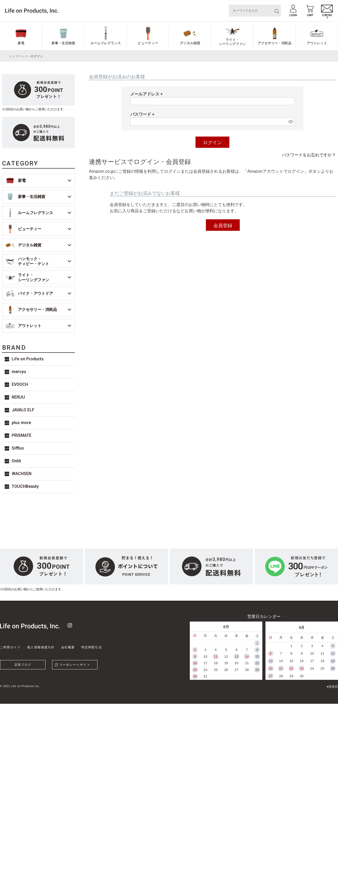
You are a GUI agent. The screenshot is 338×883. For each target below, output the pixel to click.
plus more (21, 422)
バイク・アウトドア (35, 293)
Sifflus (18, 448)
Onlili (16, 460)
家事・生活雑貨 (63, 43)
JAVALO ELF (23, 409)
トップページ (18, 56)
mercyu (19, 371)
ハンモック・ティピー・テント (33, 261)
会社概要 (68, 647)
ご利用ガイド (10, 647)
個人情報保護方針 (41, 647)
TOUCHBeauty (25, 486)
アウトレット (317, 43)
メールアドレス (147, 94)
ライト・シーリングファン (232, 42)
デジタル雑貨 (190, 43)
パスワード (143, 114)
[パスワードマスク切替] (290, 121)
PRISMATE (21, 435)
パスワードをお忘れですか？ (309, 155)
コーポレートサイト (74, 665)
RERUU (18, 397)
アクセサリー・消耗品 (274, 43)
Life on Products (28, 358)
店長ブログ (22, 665)
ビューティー (148, 43)
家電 (21, 43)
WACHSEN (21, 473)
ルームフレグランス (105, 43)
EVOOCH (20, 384)
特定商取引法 (91, 647)
